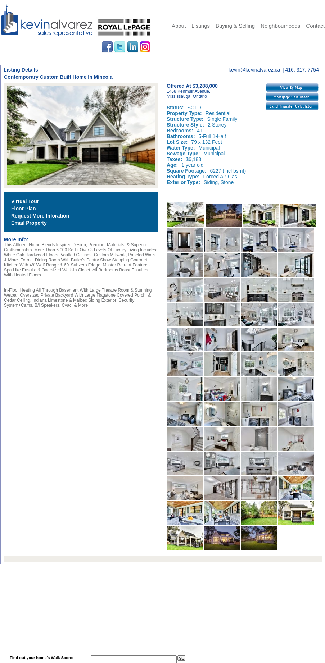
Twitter (120, 47)
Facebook (107, 47)
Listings (200, 26)
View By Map (292, 87)
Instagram (145, 47)
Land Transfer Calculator (292, 106)
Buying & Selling (235, 26)
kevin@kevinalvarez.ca (254, 70)
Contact (315, 26)
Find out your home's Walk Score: (41, 657)
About (179, 26)
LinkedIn (133, 47)
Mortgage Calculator (292, 96)
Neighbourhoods (280, 26)
